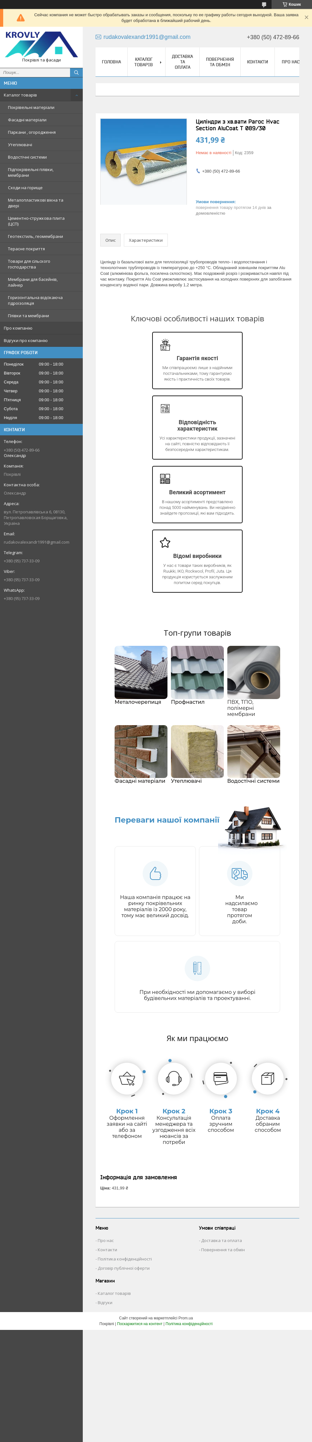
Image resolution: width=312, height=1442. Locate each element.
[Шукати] (76, 72)
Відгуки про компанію (26, 340)
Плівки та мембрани (28, 315)
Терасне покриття (26, 249)
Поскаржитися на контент (139, 1324)
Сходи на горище (25, 187)
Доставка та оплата (182, 62)
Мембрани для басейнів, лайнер (33, 282)
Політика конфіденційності (125, 1259)
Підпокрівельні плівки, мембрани (30, 172)
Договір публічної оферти (124, 1268)
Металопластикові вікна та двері (35, 203)
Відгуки (105, 1302)
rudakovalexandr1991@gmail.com (36, 542)
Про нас (291, 61)
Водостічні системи (27, 157)
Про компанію (18, 328)
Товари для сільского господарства (29, 264)
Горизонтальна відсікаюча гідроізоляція (35, 300)
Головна (111, 61)
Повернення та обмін (220, 62)
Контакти (257, 61)
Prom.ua (186, 1318)
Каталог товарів (20, 95)
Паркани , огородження (32, 132)
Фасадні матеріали (27, 120)
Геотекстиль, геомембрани (35, 236)
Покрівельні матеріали (31, 107)
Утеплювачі (20, 144)
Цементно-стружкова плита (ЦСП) (36, 221)
